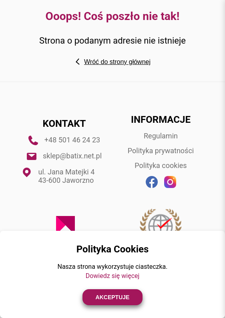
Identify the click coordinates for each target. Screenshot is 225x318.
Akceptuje (113, 297)
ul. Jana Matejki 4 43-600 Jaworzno (66, 176)
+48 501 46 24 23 (72, 140)
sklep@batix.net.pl (72, 156)
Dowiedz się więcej (113, 276)
